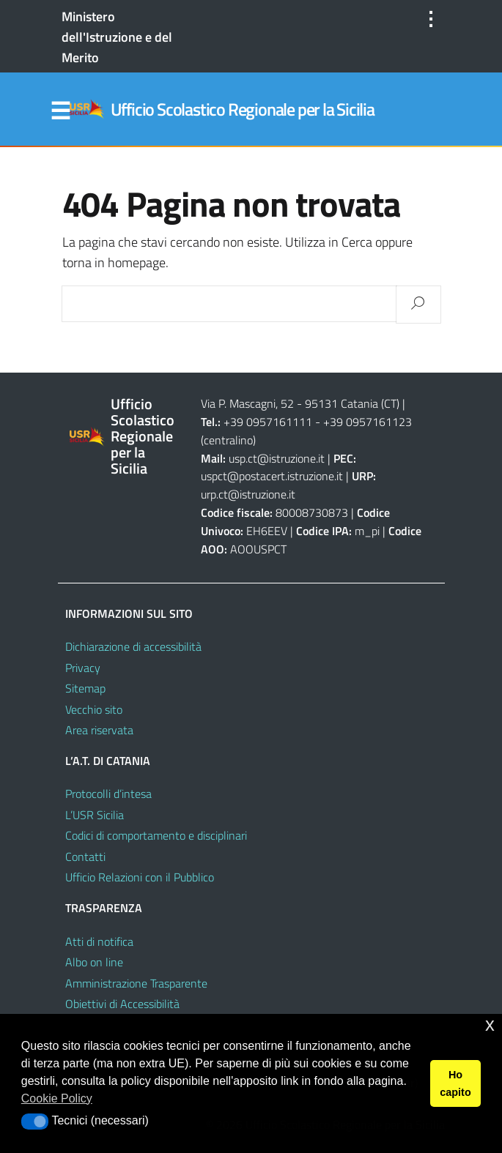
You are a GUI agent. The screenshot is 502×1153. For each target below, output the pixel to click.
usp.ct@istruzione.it (277, 458)
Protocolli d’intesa (108, 793)
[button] (34, 1121)
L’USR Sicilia (94, 815)
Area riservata (99, 730)
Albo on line (94, 962)
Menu (61, 111)
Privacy (82, 667)
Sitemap (85, 688)
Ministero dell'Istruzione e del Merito (117, 37)
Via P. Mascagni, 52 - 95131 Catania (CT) (300, 403)
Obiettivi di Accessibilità (122, 1003)
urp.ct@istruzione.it (248, 494)
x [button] (490, 1024)
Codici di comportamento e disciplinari (156, 835)
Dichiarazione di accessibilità (133, 646)
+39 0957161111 (268, 421)
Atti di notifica (99, 941)
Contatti (85, 856)
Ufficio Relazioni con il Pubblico (139, 877)
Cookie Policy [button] (56, 1098)
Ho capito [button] (455, 1083)
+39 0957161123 (367, 421)
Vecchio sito (93, 709)
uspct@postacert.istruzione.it (272, 476)
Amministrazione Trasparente (136, 983)
